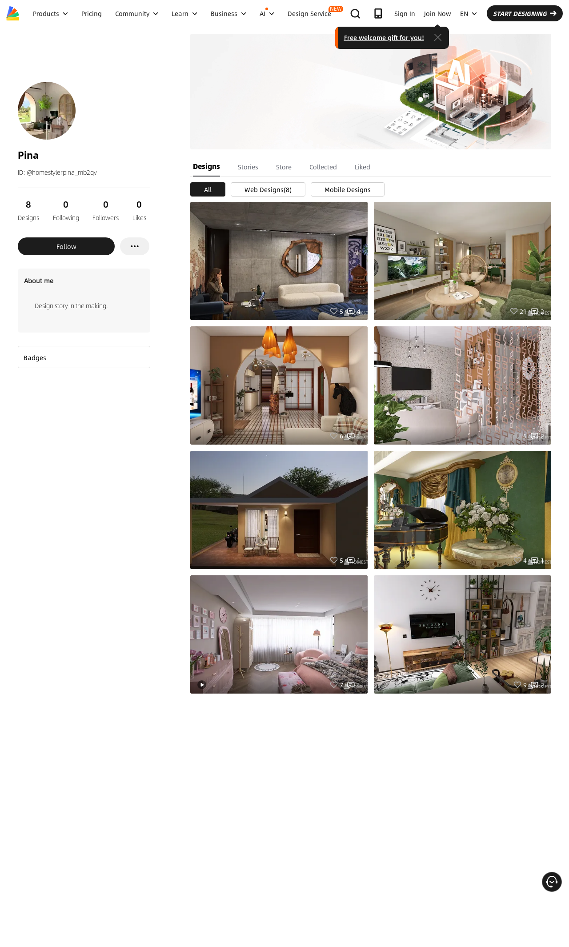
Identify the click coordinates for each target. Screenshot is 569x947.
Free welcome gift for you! (384, 37)
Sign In (404, 13)
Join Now (437, 13)
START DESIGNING (525, 13)
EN (468, 13)
